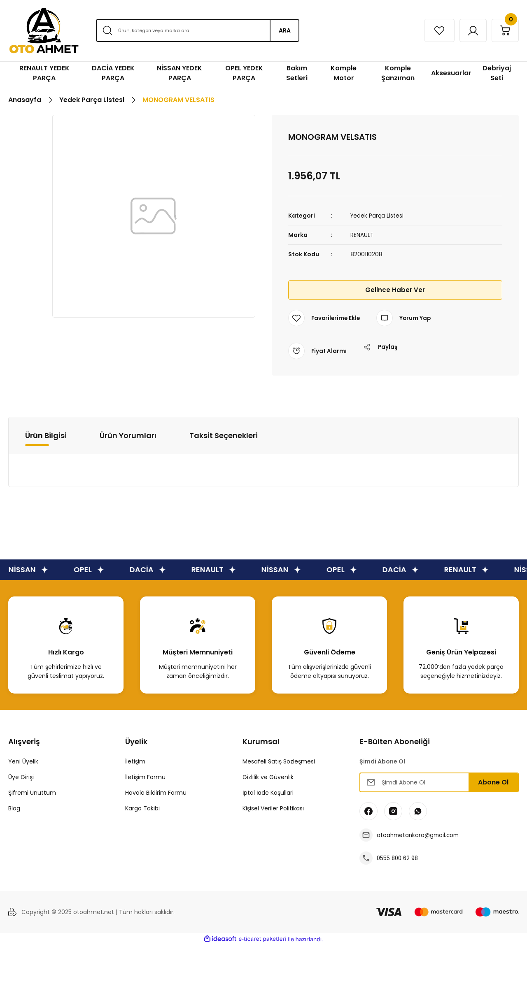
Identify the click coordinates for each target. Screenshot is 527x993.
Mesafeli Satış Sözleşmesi (279, 761)
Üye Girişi (21, 777)
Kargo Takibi (142, 808)
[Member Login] (468, 30)
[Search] (197, 30)
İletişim (135, 761)
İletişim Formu (145, 777)
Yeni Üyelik (23, 761)
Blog (14, 808)
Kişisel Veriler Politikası (273, 808)
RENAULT (362, 235)
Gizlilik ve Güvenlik (268, 777)
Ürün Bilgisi (46, 435)
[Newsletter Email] (439, 782)
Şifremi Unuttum (32, 793)
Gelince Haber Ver (395, 290)
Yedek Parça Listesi (377, 215)
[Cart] (503, 30)
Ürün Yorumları (128, 435)
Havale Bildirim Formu (156, 793)
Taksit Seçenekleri (223, 435)
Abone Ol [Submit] (493, 782)
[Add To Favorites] (325, 318)
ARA (285, 30)
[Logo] (43, 30)
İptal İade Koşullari (268, 793)
